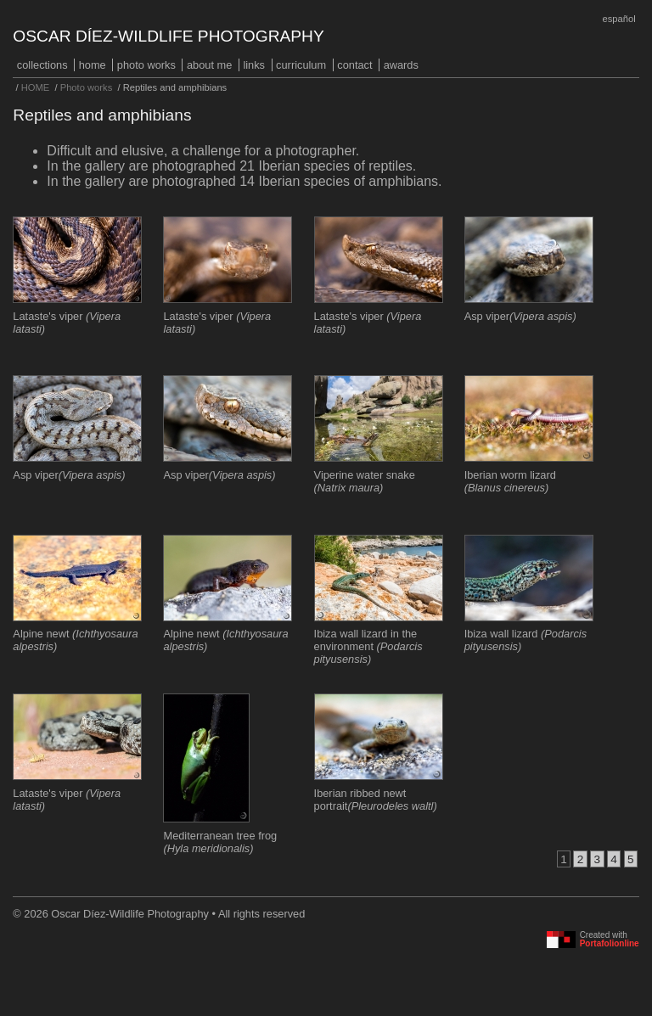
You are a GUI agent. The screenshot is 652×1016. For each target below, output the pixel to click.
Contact (354, 65)
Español (618, 19)
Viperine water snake (364, 481)
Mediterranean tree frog (220, 842)
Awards (401, 65)
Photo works (146, 65)
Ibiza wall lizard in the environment (368, 646)
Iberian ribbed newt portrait (375, 799)
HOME (92, 65)
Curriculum (301, 65)
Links (254, 65)
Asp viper (520, 316)
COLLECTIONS (42, 65)
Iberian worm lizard (510, 481)
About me (209, 65)
